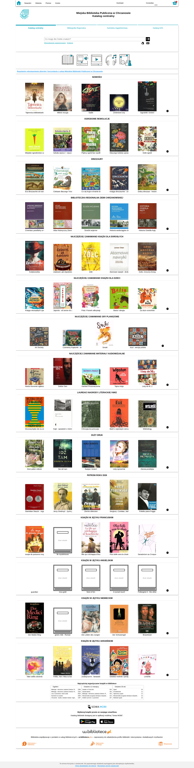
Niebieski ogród (117, 697)
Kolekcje (70, 43)
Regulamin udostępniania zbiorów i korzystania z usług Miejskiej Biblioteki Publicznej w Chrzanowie (60, 71)
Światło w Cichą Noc (88, 689)
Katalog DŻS (158, 28)
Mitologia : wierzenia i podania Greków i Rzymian (65, 689)
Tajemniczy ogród (118, 693)
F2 (166, 3)
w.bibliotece (85, 737)
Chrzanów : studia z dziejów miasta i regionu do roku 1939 (67, 697)
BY (141, 3)
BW (131, 3)
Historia (38, 3)
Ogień (115, 689)
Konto (57, 3)
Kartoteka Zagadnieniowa (117, 28)
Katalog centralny (35, 28)
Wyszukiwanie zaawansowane (55, 43)
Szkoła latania (86, 691)
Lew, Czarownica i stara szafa (59, 693)
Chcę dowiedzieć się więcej (85, 766)
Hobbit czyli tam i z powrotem (90, 697)
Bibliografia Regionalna (76, 28)
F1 (160, 3)
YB (136, 3)
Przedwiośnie (117, 691)
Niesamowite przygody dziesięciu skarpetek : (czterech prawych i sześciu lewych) (105, 695)
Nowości (27, 3)
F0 (156, 3)
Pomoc (48, 3)
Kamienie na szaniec (57, 695)
